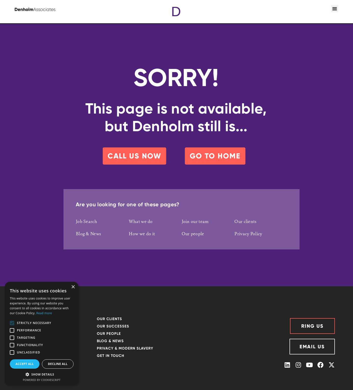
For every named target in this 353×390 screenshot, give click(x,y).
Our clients (245, 221)
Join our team (195, 221)
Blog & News (88, 233)
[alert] (41, 333)
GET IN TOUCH (110, 355)
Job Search (86, 221)
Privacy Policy (248, 233)
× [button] (73, 287)
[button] (334, 8)
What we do (141, 221)
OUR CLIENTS (109, 319)
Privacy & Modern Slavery (125, 348)
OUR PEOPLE (109, 333)
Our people (193, 233)
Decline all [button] (58, 364)
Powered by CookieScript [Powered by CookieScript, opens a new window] (42, 380)
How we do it (142, 233)
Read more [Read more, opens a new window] (44, 313)
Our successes (113, 326)
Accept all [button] (25, 364)
